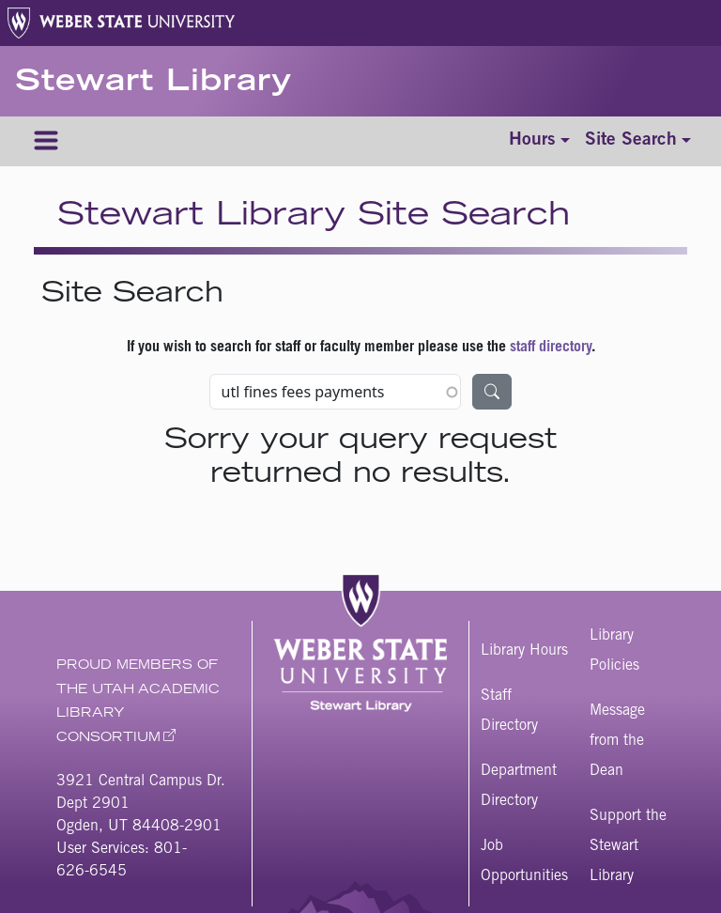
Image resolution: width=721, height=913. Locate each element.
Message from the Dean (617, 741)
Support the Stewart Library (628, 846)
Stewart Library (153, 84)
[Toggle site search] (637, 141)
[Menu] (46, 141)
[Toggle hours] (539, 141)
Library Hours (524, 650)
